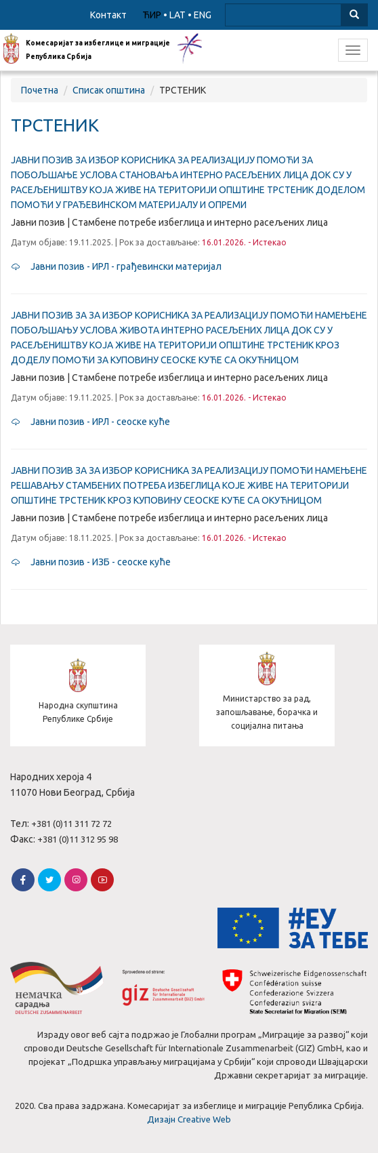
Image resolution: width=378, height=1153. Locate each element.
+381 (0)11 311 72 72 (71, 823)
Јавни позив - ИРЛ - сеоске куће (90, 421)
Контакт (108, 14)
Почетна (39, 90)
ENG (202, 14)
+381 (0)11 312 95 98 (77, 839)
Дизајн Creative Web (189, 1119)
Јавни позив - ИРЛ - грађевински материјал (116, 266)
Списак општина (108, 90)
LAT (177, 14)
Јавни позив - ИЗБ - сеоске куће (91, 562)
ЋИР (151, 14)
